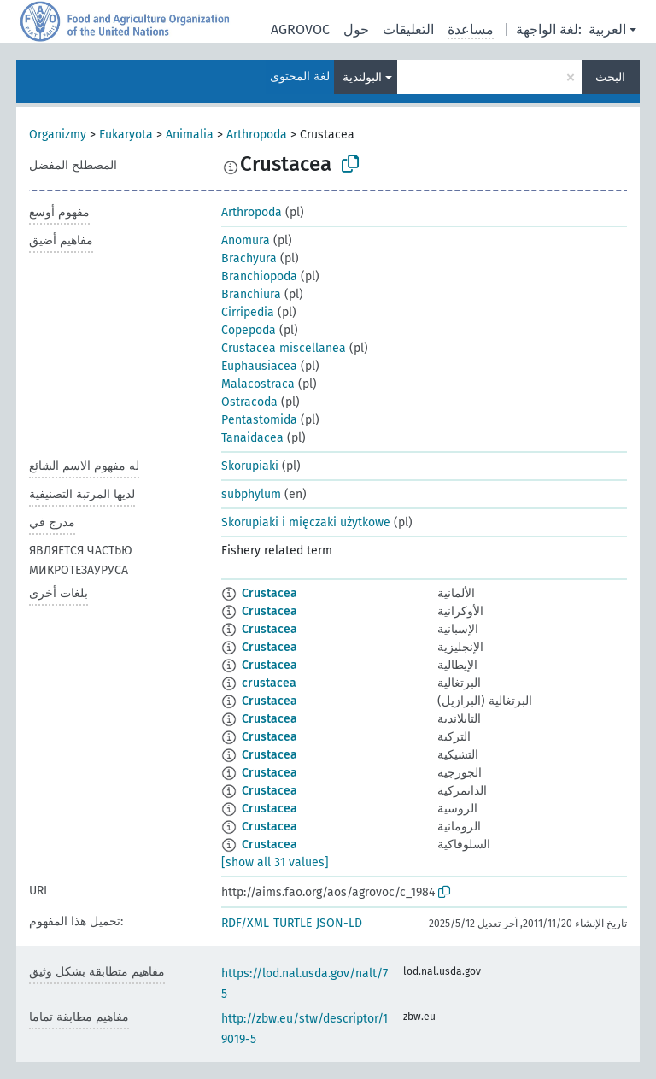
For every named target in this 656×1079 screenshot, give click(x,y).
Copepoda (248, 330)
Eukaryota (126, 134)
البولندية (362, 77)
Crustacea (269, 593)
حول (356, 29)
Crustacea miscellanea (283, 348)
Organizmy (57, 134)
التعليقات (408, 29)
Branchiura (251, 294)
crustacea (269, 683)
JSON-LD (339, 923)
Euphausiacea (259, 366)
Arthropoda (256, 134)
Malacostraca (258, 384)
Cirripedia (247, 312)
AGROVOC (300, 29)
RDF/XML (245, 923)
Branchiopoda (259, 276)
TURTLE (292, 923)
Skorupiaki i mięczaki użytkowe (305, 522)
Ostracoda (249, 402)
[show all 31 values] (275, 862)
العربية (607, 29)
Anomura (245, 240)
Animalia (190, 134)
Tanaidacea (252, 438)
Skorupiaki (249, 466)
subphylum (251, 494)
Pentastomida (259, 420)
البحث (610, 77)
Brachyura (249, 258)
